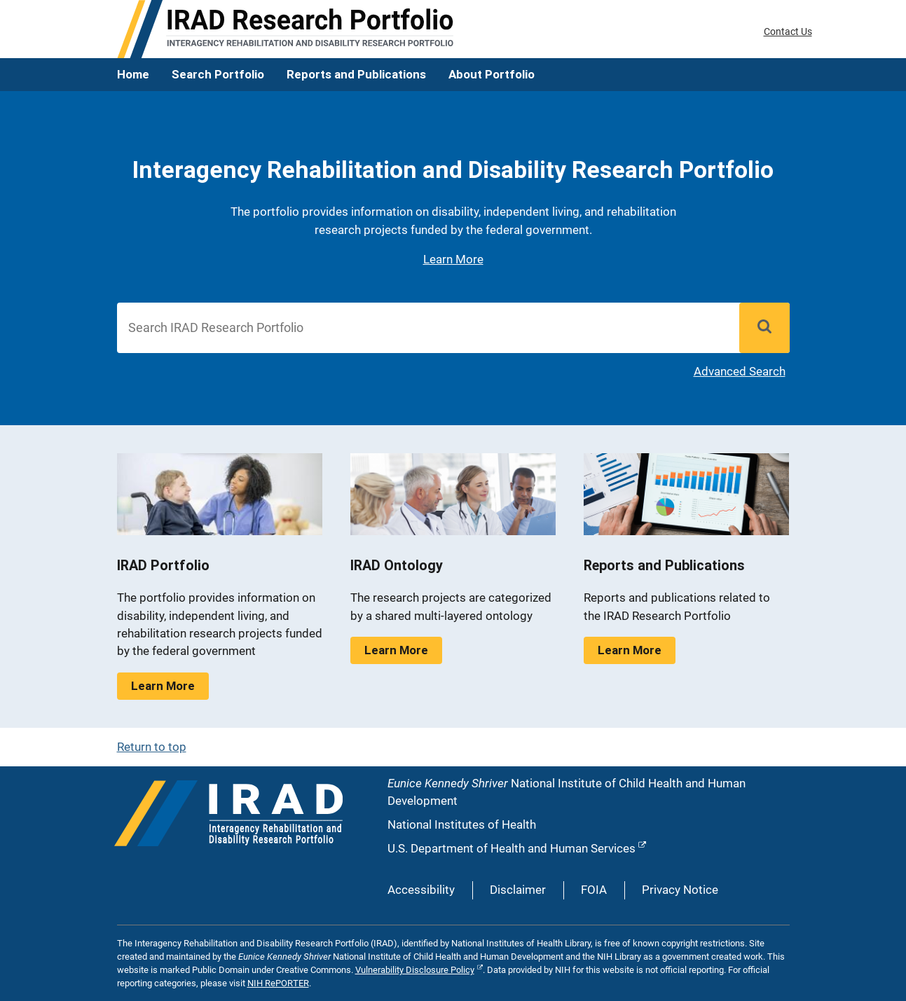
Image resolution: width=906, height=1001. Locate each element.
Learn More (453, 259)
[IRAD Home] (285, 29)
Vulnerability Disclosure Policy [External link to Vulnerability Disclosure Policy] (414, 970)
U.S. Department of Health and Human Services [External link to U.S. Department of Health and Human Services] (511, 848)
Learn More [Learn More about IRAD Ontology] (396, 650)
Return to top (151, 747)
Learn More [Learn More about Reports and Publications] (629, 650)
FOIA (594, 890)
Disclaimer (518, 890)
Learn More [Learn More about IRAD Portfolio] (163, 685)
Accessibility (421, 890)
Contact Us (788, 31)
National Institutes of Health (461, 824)
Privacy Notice (680, 890)
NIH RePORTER (278, 983)
